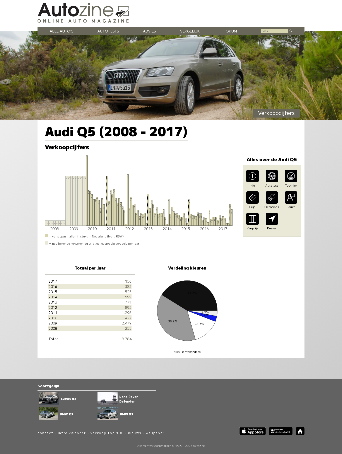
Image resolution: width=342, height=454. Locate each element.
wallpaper (155, 432)
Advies (149, 31)
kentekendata (191, 352)
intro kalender (72, 432)
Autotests (108, 31)
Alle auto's (62, 31)
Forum (230, 31)
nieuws (134, 432)
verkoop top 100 (107, 432)
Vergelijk (190, 31)
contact (45, 432)
